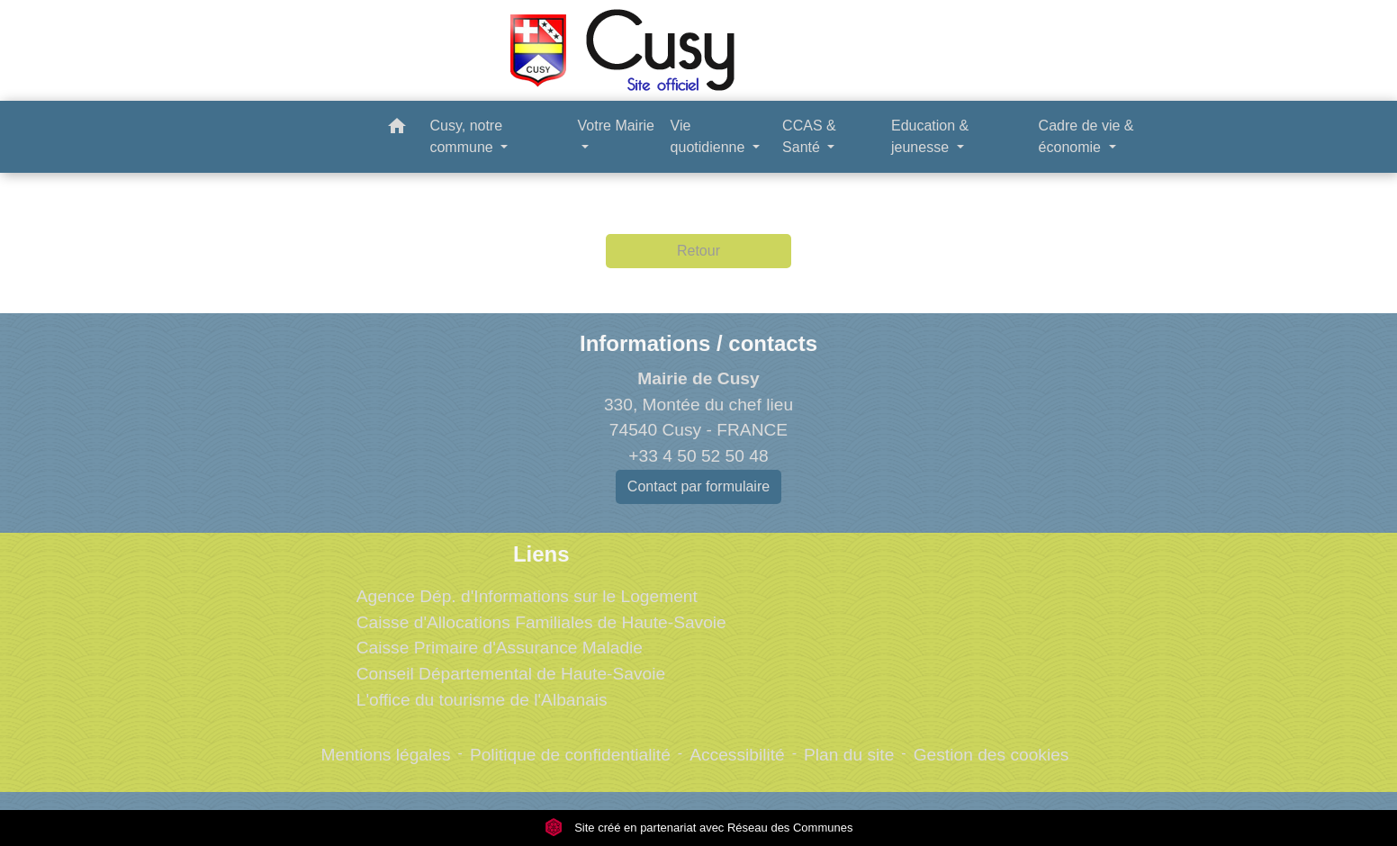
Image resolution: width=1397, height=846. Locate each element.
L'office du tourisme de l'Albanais (482, 699)
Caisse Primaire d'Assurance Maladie (499, 647)
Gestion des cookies (991, 754)
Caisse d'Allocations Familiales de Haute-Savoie (541, 622)
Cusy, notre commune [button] (465, 136)
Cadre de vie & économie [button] (1086, 136)
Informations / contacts (698, 343)
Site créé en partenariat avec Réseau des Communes (699, 827)
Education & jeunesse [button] (930, 136)
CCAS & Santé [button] (809, 136)
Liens (541, 554)
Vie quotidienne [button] (710, 136)
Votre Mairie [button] (616, 125)
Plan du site (849, 754)
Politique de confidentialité (570, 754)
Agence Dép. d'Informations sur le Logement (527, 596)
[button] (397, 129)
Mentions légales (386, 754)
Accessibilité (737, 754)
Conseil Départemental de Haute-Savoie (510, 673)
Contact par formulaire (698, 486)
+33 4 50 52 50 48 (698, 455)
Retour (698, 250)
